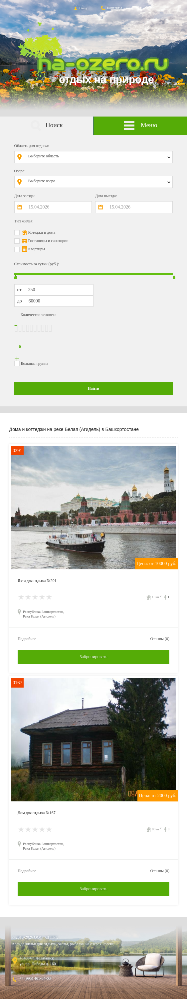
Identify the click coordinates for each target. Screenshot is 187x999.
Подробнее (27, 638)
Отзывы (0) (159, 638)
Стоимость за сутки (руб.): (36, 264)
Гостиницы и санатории (48, 240)
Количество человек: (38, 314)
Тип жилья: (24, 221)
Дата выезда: (106, 196)
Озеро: (20, 171)
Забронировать (93, 656)
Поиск (46, 125)
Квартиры (36, 249)
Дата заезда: (24, 196)
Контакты (111, 8)
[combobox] (98, 157)
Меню (140, 125)
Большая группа (34, 363)
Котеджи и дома (42, 232)
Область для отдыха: (31, 145)
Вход (80, 8)
